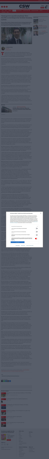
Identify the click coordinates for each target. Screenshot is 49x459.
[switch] (36, 228)
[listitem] (24, 226)
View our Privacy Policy (29, 245)
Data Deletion (18, 245)
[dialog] (24, 229)
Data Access (23, 245)
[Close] (41, 213)
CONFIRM (17, 242)
